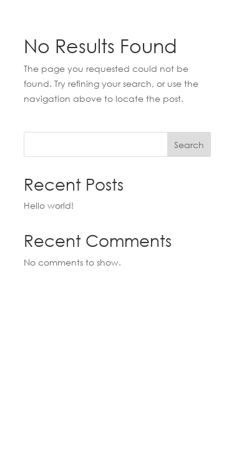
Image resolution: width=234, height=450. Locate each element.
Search (189, 145)
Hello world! (49, 205)
